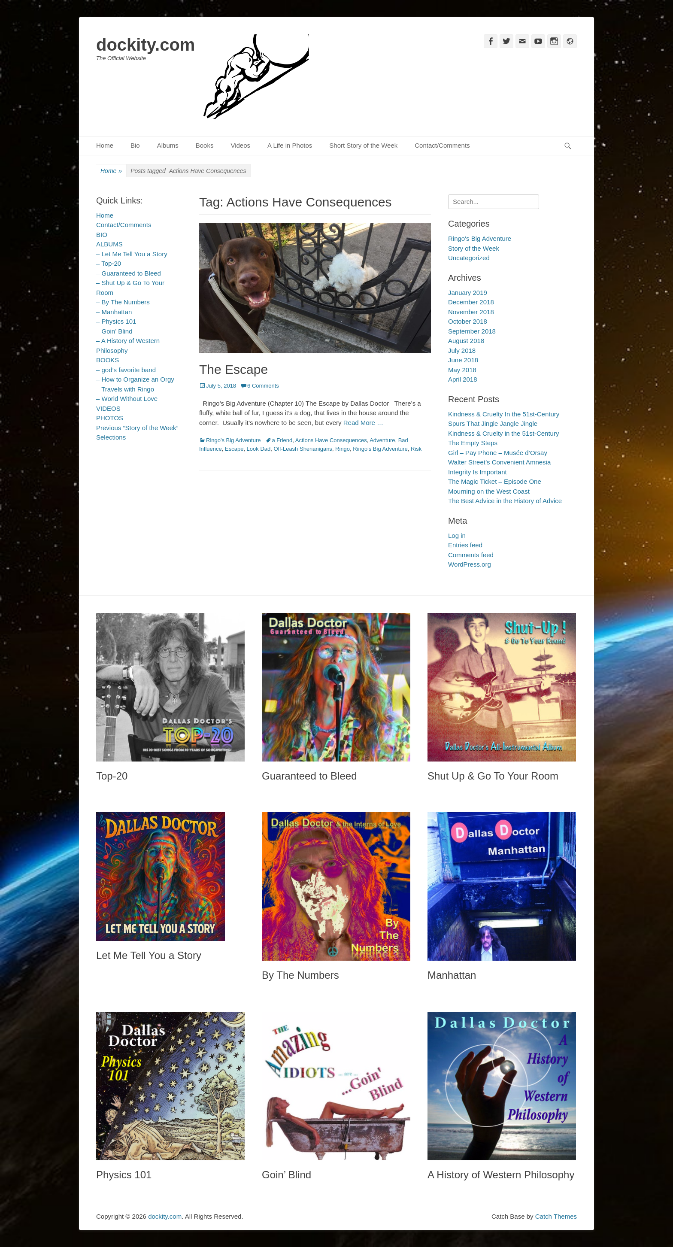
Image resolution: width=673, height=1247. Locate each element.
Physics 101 (124, 1174)
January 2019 (467, 292)
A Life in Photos (289, 145)
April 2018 (462, 379)
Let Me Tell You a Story (148, 955)
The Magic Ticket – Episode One (494, 481)
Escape (234, 449)
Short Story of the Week (363, 145)
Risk (416, 449)
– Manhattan (114, 312)
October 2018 (467, 321)
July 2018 (462, 350)
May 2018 (462, 369)
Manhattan (451, 975)
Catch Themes (556, 1216)
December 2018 (471, 302)
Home (104, 145)
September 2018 (472, 331)
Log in (457, 535)
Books (205, 145)
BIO (101, 234)
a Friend (282, 440)
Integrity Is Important (477, 472)
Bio (135, 145)
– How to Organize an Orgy (135, 379)
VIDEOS (108, 408)
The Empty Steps (472, 442)
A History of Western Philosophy (500, 1174)
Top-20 (111, 776)
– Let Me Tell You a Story (131, 254)
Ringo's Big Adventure (233, 440)
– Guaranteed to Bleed (128, 273)
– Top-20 (108, 263)
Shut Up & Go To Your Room (492, 776)
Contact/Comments (442, 145)
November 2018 (471, 312)
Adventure (382, 440)
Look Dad (259, 449)
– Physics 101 (116, 321)
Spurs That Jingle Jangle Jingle (492, 423)
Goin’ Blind (286, 1174)
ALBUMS (109, 244)
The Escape (233, 369)
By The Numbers (300, 975)
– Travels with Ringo (125, 389)
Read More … (363, 422)
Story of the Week (473, 248)
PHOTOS (109, 418)
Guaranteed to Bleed (309, 776)
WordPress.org (469, 564)
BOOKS (107, 360)
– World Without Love (127, 398)
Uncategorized (469, 257)
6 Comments (263, 385)
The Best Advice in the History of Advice (505, 500)
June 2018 (463, 360)
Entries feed (465, 545)
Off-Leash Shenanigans (303, 449)
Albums (168, 145)
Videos (240, 145)
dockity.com (145, 44)
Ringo (342, 449)
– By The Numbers (123, 302)
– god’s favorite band (126, 369)
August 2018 (466, 340)
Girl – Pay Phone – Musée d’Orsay (497, 452)
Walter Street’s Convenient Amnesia (499, 462)
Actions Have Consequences (331, 440)
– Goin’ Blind (114, 331)
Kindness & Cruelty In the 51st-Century (503, 414)
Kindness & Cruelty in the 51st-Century (503, 433)
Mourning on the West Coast (489, 491)
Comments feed (471, 554)
